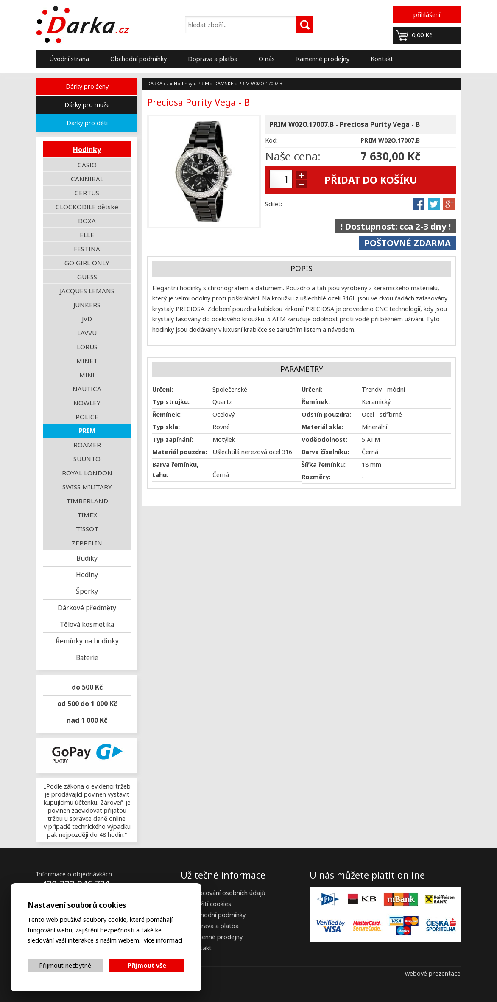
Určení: (162, 389)
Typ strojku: (171, 402)
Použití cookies (210, 904)
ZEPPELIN (87, 543)
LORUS (87, 346)
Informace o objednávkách (74, 874)
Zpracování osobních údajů (227, 893)
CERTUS (87, 192)
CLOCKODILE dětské (87, 206)
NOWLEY (87, 403)
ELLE (87, 234)
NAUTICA (87, 389)
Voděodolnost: (324, 439)
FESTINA (87, 248)
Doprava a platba (212, 59)
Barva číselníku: (325, 452)
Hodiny (87, 574)
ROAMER (87, 445)
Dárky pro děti (87, 123)
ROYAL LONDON (87, 473)
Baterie (87, 657)
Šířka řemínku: (324, 464)
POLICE (86, 417)
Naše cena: (293, 156)
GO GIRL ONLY (86, 262)
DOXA (87, 220)
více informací (163, 940)
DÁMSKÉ (223, 83)
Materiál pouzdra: (179, 452)
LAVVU (87, 332)
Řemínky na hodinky (87, 641)
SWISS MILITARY (87, 487)
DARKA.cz (158, 83)
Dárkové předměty (87, 607)
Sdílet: (273, 204)
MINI (87, 374)
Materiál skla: (322, 427)
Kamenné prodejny (322, 59)
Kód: (271, 140)
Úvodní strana (69, 59)
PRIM (87, 431)
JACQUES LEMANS (87, 290)
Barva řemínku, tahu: (175, 469)
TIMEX (87, 515)
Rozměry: (316, 477)
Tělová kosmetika (87, 624)
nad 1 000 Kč (87, 720)
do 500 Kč (87, 687)
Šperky (87, 591)
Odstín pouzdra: (326, 414)
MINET (87, 360)
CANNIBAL (87, 178)
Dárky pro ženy (87, 86)
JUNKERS (87, 304)
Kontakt (382, 59)
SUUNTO (87, 459)
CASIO (87, 164)
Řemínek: (316, 402)
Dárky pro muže (87, 105)
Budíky (87, 558)
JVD (87, 318)
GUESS (87, 276)
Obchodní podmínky (138, 59)
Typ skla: (166, 427)
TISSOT (87, 529)
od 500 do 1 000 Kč (87, 703)
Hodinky (87, 149)
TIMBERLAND (87, 501)
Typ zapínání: (172, 439)
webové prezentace (433, 973)
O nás (267, 59)
